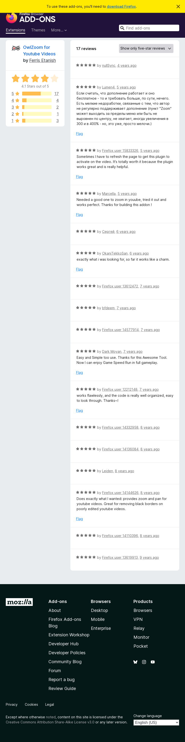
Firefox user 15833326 (120, 150)
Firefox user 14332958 (120, 427)
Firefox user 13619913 (120, 557)
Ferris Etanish (42, 60)
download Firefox (121, 6)
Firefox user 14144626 (120, 493)
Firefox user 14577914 (120, 330)
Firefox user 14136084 (120, 449)
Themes (38, 30)
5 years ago (126, 87)
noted (51, 717)
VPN (138, 619)
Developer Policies (67, 652)
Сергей (108, 231)
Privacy (12, 704)
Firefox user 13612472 (120, 286)
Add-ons (57, 601)
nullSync (108, 65)
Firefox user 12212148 (120, 389)
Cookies (31, 704)
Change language (147, 716)
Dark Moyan (111, 351)
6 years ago (126, 231)
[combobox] (149, 28)
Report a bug (61, 679)
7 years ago (149, 286)
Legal (49, 704)
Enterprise (101, 628)
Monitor (141, 637)
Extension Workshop (68, 634)
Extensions (15, 30)
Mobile (98, 619)
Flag (79, 134)
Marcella (109, 193)
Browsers (142, 610)
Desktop (99, 610)
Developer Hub (63, 643)
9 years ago (149, 557)
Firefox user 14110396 (120, 536)
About (54, 610)
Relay (139, 628)
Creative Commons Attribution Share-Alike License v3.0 (50, 722)
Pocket (140, 646)
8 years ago (150, 427)
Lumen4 (108, 87)
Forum (54, 670)
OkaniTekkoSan (115, 253)
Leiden (107, 471)
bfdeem (108, 308)
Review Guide (62, 688)
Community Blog (65, 661)
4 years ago (127, 65)
